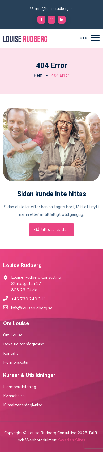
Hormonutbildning (19, 386)
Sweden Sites (71, 440)
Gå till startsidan (51, 229)
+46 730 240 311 (28, 299)
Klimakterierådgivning (22, 405)
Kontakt (10, 353)
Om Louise (13, 335)
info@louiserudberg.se (54, 8)
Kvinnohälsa (14, 395)
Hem (38, 75)
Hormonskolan (16, 362)
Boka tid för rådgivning (23, 344)
